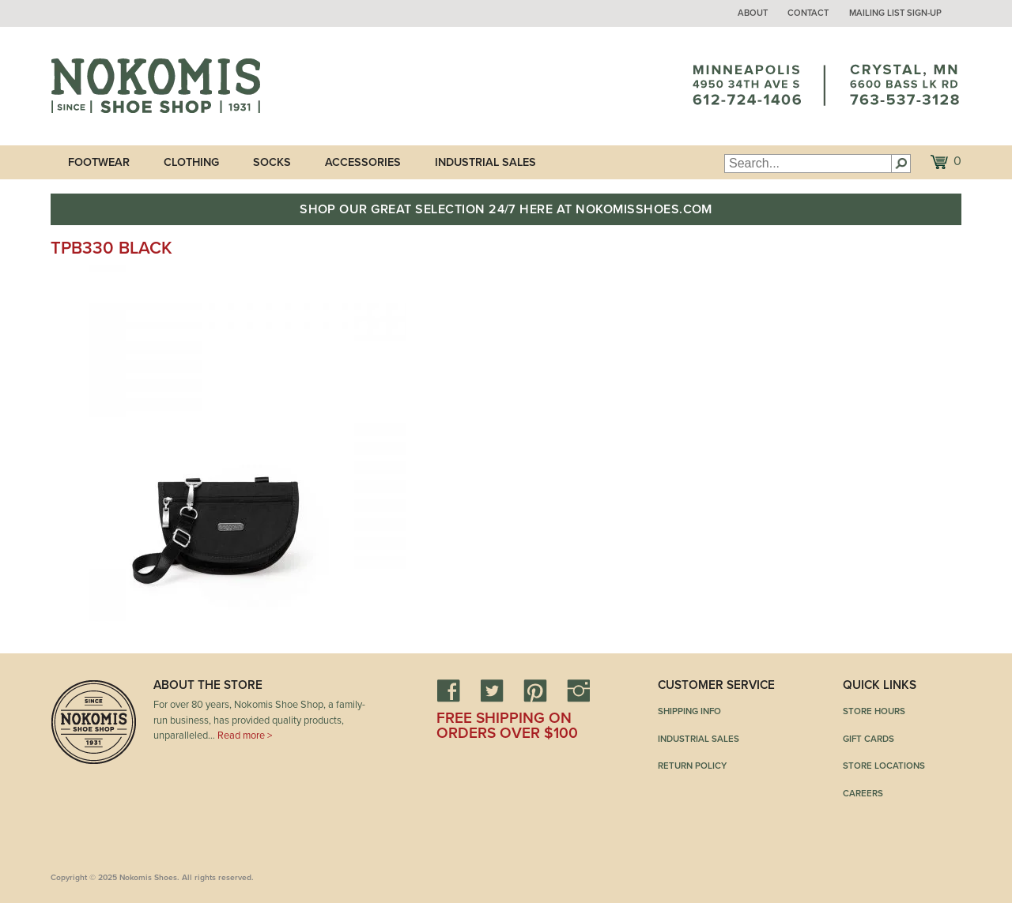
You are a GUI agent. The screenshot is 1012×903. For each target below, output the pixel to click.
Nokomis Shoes (155, 86)
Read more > (244, 735)
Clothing (191, 162)
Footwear (99, 162)
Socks (272, 162)
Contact (808, 13)
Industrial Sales (485, 162)
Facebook (448, 690)
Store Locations (884, 765)
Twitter (492, 690)
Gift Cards (868, 738)
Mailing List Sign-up (895, 13)
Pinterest (535, 690)
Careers (863, 793)
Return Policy (692, 765)
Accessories (363, 162)
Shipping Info (689, 711)
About (753, 13)
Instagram (579, 690)
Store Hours (874, 711)
